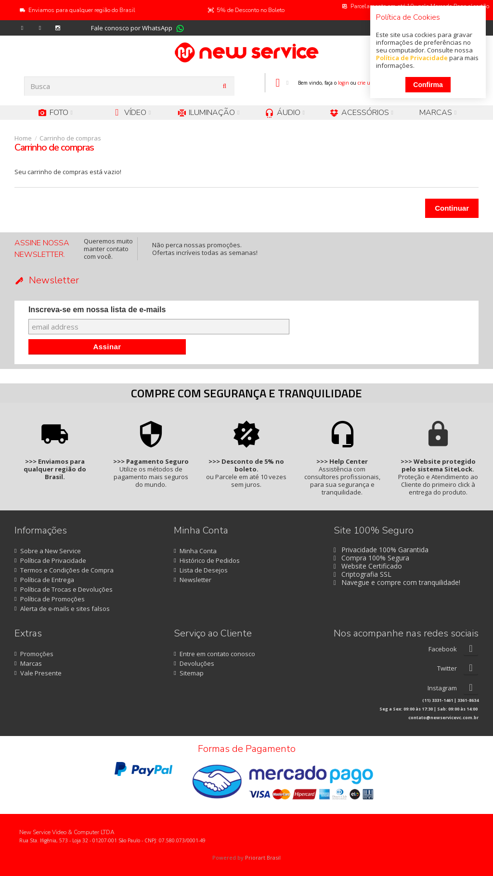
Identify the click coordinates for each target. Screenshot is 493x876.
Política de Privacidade (412, 57)
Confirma (427, 85)
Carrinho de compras (70, 138)
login (343, 82)
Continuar (452, 208)
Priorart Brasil (263, 857)
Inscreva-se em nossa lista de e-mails (97, 309)
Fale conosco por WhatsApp (131, 28)
